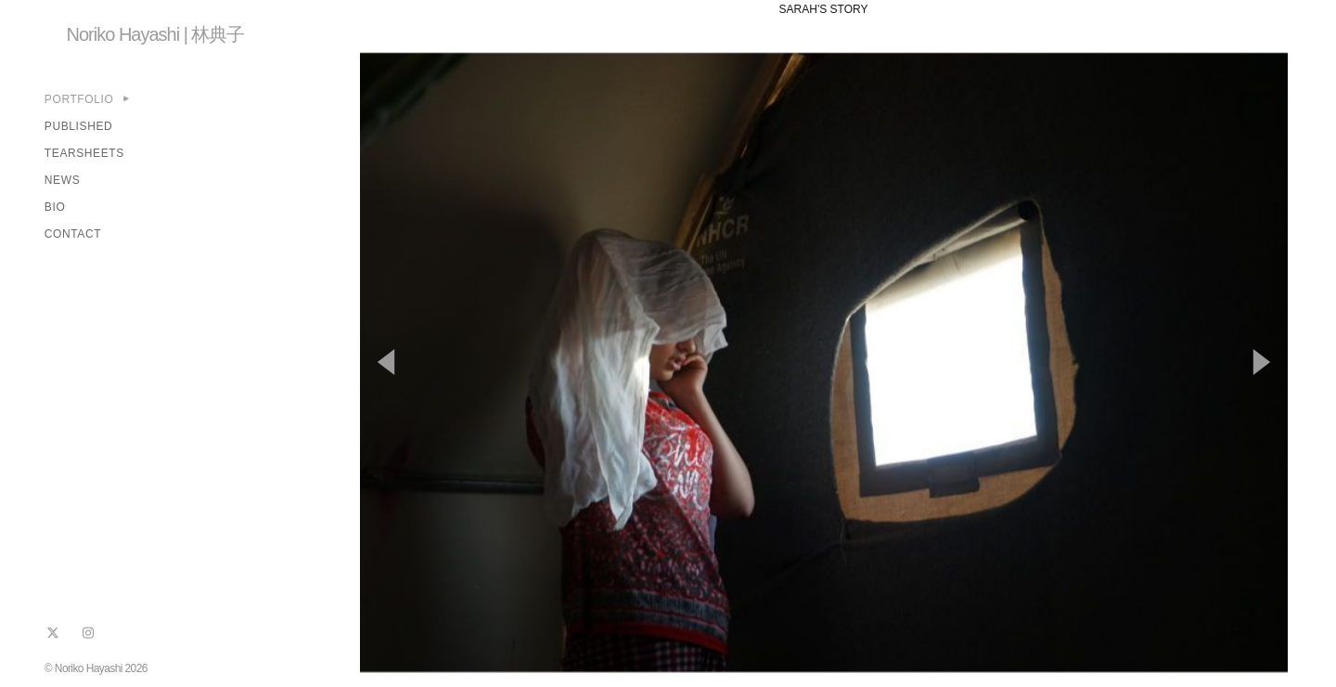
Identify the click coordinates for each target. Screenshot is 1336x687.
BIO (55, 207)
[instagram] (88, 633)
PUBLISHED (78, 126)
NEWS (62, 180)
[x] (53, 633)
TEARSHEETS (84, 153)
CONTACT (73, 233)
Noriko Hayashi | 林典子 (156, 34)
